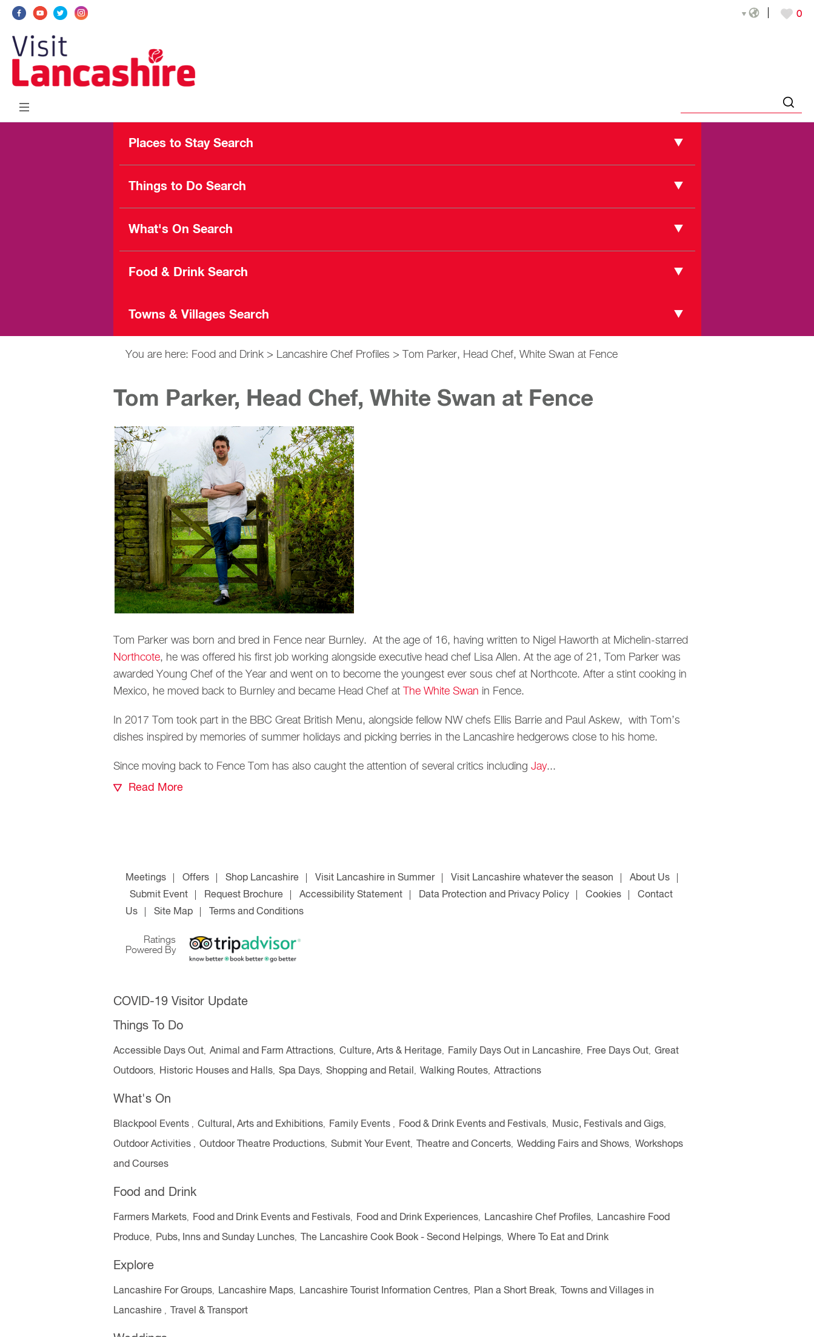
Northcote (136, 657)
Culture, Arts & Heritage (390, 1051)
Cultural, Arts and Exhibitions (260, 1124)
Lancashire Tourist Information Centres (383, 1291)
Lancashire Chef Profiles (333, 354)
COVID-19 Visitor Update (180, 1001)
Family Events (361, 1124)
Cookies (603, 895)
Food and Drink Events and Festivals (271, 1218)
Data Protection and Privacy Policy (494, 895)
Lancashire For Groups (162, 1291)
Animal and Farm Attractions (271, 1051)
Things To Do (148, 1026)
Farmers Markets (150, 1218)
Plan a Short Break (514, 1291)
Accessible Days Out (158, 1051)
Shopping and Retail (370, 1071)
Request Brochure (243, 895)
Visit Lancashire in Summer (375, 878)
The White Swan (441, 691)
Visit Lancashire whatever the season (532, 878)
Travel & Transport (209, 1311)
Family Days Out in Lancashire (514, 1051)
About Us (650, 878)
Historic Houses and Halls (216, 1071)
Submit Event (159, 895)
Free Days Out (618, 1051)
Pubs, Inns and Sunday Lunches (225, 1238)
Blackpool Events (152, 1124)
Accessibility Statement (350, 895)
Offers (195, 878)
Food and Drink (228, 354)
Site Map (173, 912)
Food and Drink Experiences (417, 1218)
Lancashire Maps (255, 1291)
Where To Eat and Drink (558, 1238)
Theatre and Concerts (463, 1144)
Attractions (517, 1071)
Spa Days (299, 1071)
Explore (133, 1265)
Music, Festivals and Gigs (608, 1124)
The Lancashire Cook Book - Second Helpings (401, 1238)
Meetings (145, 878)
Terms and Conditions (256, 912)
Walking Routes (454, 1071)
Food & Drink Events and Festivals (472, 1124)
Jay (539, 766)
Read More (155, 788)
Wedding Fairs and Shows (573, 1144)
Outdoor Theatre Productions (262, 1144)
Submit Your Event (370, 1144)
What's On (142, 1099)
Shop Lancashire (262, 878)
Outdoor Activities (153, 1144)
